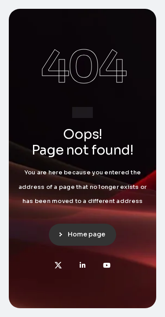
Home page (86, 234)
